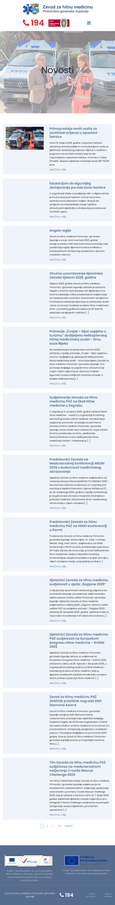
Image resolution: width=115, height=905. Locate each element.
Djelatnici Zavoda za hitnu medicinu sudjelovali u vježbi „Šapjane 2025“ (78, 582)
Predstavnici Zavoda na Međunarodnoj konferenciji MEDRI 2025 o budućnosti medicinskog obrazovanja (76, 465)
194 (37, 23)
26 (59, 826)
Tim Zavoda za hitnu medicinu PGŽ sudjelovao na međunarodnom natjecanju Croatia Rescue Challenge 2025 (77, 768)
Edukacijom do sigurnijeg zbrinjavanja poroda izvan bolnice (77, 185)
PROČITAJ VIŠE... (58, 169)
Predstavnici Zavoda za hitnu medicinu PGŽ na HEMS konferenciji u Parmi (78, 526)
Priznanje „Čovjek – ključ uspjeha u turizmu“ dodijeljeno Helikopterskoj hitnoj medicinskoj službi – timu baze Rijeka (78, 337)
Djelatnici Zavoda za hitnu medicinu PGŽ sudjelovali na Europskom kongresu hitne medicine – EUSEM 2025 (78, 640)
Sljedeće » (69, 826)
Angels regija (60, 230)
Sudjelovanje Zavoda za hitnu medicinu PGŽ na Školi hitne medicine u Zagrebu (73, 401)
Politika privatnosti (90, 895)
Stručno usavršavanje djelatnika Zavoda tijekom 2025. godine (76, 275)
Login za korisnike (108, 895)
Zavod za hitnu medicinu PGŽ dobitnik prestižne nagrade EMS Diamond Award (75, 701)
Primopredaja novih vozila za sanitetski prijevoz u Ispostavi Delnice (73, 133)
